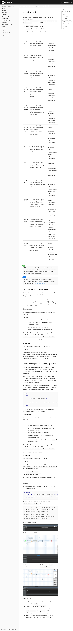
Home (60, 2)
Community (67, 2)
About (3, 8)
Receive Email (6, 32)
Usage (63, 28)
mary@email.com (40, 283)
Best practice (5, 18)
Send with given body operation (67, 12)
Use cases (4, 12)
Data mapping (66, 14)
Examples (4, 14)
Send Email (5, 30)
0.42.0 (68, 6)
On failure (65, 18)
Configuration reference (7, 24)
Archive (4, 28)
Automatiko (7, 2)
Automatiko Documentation (7, 6)
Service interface (6, 20)
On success (65, 16)
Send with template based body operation (67, 21)
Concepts (4, 10)
